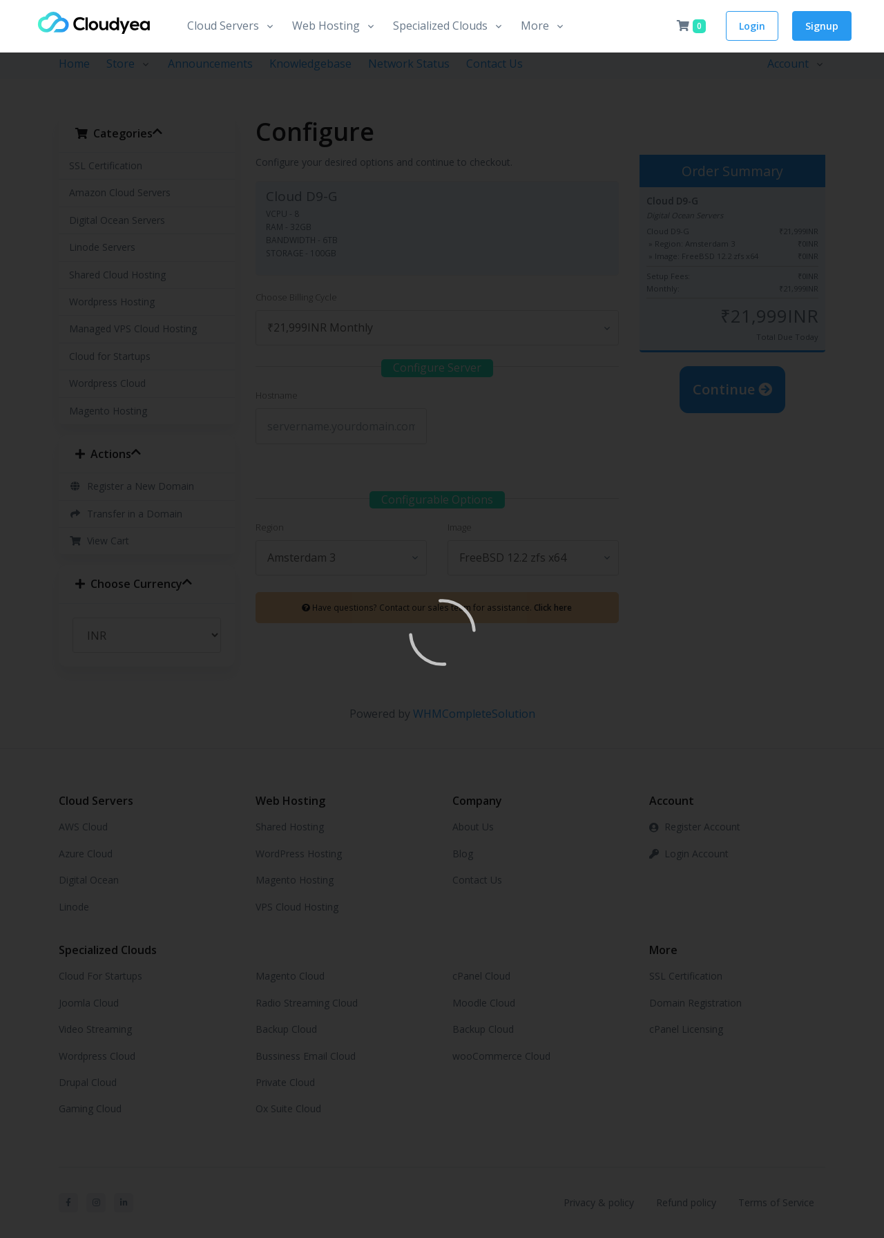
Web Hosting (326, 25)
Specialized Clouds (440, 25)
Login (752, 25)
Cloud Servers (223, 25)
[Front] (93, 26)
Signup (821, 25)
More (535, 25)
